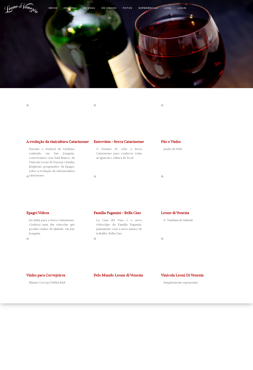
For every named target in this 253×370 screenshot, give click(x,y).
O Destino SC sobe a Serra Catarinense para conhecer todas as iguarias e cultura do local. (120, 125)
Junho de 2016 (187, 125)
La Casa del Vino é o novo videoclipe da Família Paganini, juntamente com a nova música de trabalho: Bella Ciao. (120, 196)
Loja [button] (167, 8)
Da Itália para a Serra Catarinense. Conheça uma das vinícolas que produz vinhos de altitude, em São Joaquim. (52, 196)
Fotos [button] (127, 8)
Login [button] (182, 8)
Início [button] (53, 8)
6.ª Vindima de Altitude (187, 196)
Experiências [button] (148, 8)
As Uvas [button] (89, 8)
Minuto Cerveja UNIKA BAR (52, 258)
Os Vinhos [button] (108, 8)
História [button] (70, 8)
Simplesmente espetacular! (187, 258)
